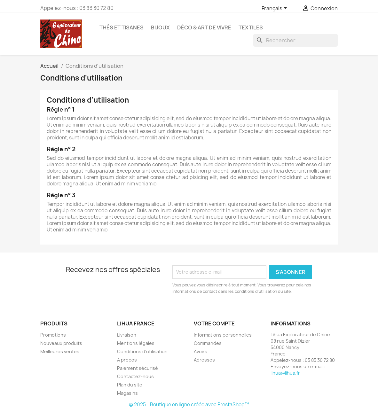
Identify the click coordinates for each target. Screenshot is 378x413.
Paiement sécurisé (137, 368)
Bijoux (160, 27)
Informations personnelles (223, 335)
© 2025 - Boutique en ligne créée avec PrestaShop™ (189, 404)
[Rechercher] (295, 40)
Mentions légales (135, 343)
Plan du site (129, 385)
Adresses (204, 360)
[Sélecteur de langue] (275, 8)
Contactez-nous (135, 376)
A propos (127, 360)
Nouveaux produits (61, 343)
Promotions (53, 335)
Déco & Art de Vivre (204, 27)
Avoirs (200, 351)
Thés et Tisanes (121, 27)
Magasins (127, 393)
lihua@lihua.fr (285, 373)
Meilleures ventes (59, 351)
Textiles (251, 27)
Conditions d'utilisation (142, 351)
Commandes (208, 343)
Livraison (126, 335)
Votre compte (214, 323)
